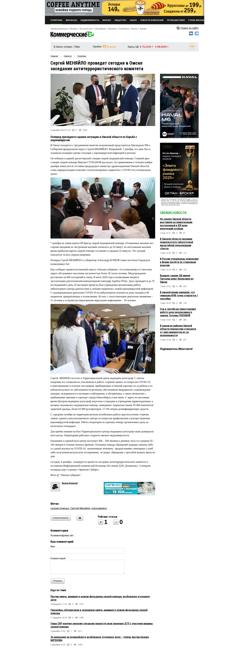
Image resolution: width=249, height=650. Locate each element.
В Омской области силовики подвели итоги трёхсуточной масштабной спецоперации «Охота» (176, 244)
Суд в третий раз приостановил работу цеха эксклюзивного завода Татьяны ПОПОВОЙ (178, 313)
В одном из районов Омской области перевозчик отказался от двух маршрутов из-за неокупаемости (178, 331)
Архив (132, 28)
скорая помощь (60, 509)
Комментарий (58, 559)
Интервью (94, 28)
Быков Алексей (70, 484)
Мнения (104, 28)
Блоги (124, 28)
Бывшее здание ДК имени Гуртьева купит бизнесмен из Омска (176, 279)
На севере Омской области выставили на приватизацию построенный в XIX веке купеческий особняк (176, 224)
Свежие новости (173, 213)
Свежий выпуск (58, 28)
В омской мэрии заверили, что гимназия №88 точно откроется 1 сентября (179, 296)
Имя (53, 547)
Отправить (58, 582)
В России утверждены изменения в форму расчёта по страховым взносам (179, 263)
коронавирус (99, 509)
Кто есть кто (81, 28)
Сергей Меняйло (80, 509)
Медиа (70, 28)
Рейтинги (115, 28)
